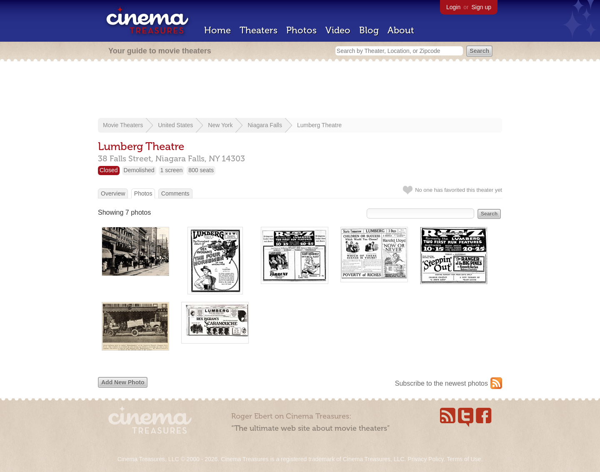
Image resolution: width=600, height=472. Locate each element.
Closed (109, 170)
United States (175, 125)
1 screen (171, 170)
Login (453, 7)
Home (217, 30)
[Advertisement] (300, 90)
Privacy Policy (425, 459)
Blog (369, 30)
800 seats (201, 170)
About (401, 30)
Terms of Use (464, 459)
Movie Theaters (123, 125)
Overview (113, 193)
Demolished (139, 170)
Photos (301, 30)
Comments (175, 193)
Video (337, 30)
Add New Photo (122, 382)
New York (220, 125)
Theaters (259, 30)
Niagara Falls (265, 125)
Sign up (481, 7)
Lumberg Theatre (319, 125)
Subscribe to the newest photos (441, 383)
